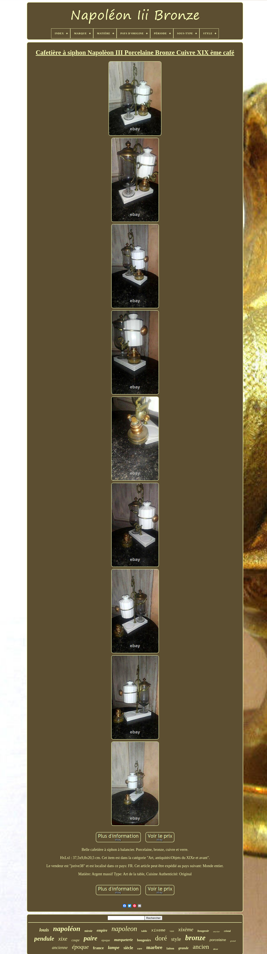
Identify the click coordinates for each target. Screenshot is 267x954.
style (176, 939)
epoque (105, 940)
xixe (62, 939)
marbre (154, 947)
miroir (88, 930)
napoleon (124, 928)
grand (233, 941)
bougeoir (203, 930)
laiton (170, 948)
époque (80, 947)
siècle (128, 947)
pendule (44, 938)
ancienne (60, 947)
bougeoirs (144, 940)
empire (102, 930)
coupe (75, 940)
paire (90, 938)
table (144, 930)
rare (139, 948)
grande (183, 948)
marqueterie (123, 940)
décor (215, 949)
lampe (113, 947)
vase (172, 931)
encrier (216, 931)
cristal (227, 931)
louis (44, 929)
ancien (201, 946)
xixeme (158, 930)
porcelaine (218, 940)
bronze (195, 938)
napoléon (66, 928)
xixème (185, 929)
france (98, 948)
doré (161, 938)
